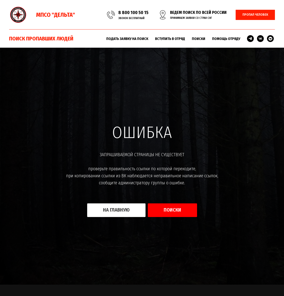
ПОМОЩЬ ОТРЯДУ (226, 39)
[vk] (260, 38)
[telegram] (250, 38)
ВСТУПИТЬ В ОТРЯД (170, 39)
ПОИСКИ (198, 39)
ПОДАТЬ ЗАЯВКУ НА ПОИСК (127, 39)
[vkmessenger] (270, 38)
